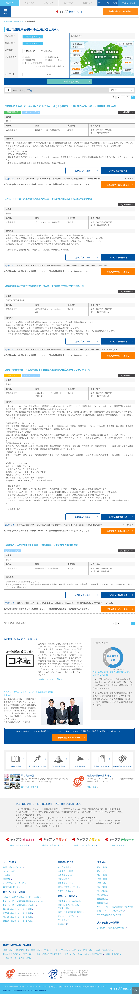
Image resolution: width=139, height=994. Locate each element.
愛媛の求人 (102, 903)
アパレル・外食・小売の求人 (56, 950)
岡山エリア (29, 3)
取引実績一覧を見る (29, 787)
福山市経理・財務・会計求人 (74, 525)
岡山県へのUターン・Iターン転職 (17, 909)
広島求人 (20, 179)
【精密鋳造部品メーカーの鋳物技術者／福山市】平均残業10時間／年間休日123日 (44, 285)
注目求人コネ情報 (65, 871)
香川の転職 (102, 891)
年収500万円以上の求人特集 (109, 915)
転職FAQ (6, 879)
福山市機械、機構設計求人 (73, 179)
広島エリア (48, 3)
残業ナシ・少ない (55, 60)
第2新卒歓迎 (53, 57)
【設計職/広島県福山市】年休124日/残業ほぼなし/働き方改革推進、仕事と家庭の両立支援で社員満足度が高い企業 (60, 106)
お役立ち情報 (63, 867)
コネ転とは (8, 875)
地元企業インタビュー (67, 875)
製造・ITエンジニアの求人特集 (110, 911)
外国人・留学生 (128, 3)
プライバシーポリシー (67, 916)
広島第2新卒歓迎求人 (94, 179)
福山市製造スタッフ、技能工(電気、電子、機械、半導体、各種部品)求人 (90, 349)
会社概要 (61, 924)
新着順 (113, 90)
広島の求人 (102, 883)
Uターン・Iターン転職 (107, 3)
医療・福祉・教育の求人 (82, 950)
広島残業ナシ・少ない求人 (104, 603)
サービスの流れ (10, 871)
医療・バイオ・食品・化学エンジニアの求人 (84, 954)
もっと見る (127, 179)
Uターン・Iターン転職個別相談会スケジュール (23, 901)
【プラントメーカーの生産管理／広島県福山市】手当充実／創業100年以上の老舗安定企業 (48, 199)
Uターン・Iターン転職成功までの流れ (19, 905)
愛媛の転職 (102, 899)
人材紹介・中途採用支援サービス (111, 928)
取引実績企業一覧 (10, 887)
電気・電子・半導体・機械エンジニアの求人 (42, 954)
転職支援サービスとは (12, 867)
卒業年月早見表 (65, 891)
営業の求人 (8, 950)
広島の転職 (102, 879)
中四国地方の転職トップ (13, 22)
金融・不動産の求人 (104, 950)
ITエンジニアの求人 (11, 954)
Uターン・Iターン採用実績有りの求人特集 (115, 907)
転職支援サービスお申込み (69, 901)
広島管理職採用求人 (95, 525)
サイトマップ (63, 920)
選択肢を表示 (31, 36)
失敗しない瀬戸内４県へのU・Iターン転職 (21, 897)
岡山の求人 (102, 871)
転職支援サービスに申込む (120, 11)
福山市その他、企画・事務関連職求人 (78, 603)
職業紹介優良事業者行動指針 (70, 912)
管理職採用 (30, 60)
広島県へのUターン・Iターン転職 (17, 913)
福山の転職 (102, 887)
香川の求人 (102, 895)
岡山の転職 (102, 867)
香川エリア (68, 3)
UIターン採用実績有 (33, 63)
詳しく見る (92, 787)
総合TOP (9, 3)
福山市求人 (30, 179)
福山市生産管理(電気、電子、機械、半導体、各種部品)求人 (85, 266)
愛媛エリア (87, 3)
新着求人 (29, 57)
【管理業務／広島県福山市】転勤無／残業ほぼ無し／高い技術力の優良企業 (41, 545)
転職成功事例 (63, 879)
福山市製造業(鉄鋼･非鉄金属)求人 (49, 179)
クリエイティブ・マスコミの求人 (17, 958)
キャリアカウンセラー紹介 (14, 883)
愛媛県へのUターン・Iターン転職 (17, 921)
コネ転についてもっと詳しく (50, 679)
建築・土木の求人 (113, 954)
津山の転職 (102, 875)
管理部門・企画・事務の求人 (28, 950)
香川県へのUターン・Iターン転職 (17, 917)
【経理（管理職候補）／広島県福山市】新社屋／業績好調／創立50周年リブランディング (47, 369)
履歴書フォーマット (66, 883)
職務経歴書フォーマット (68, 887)
